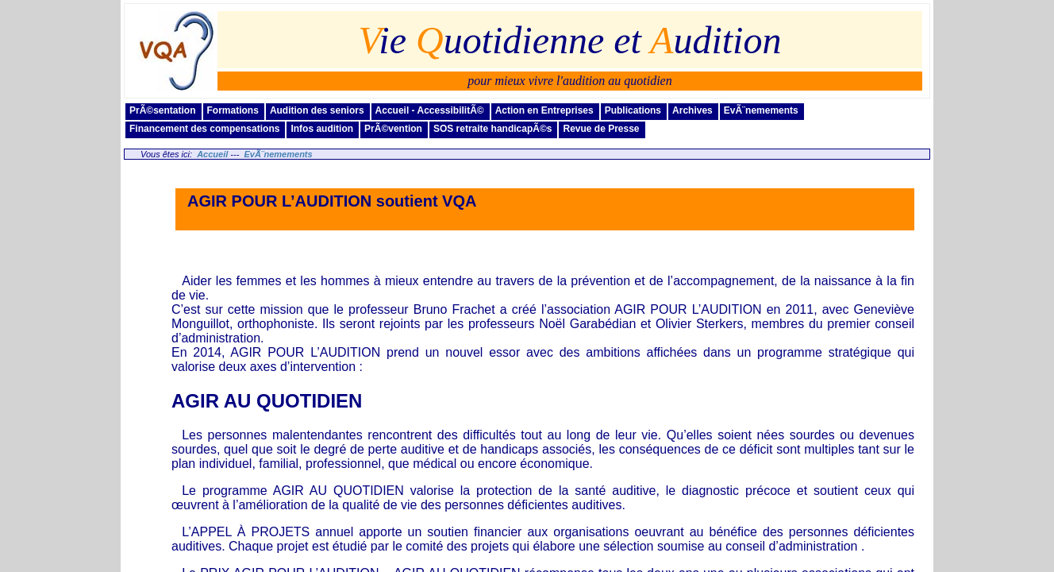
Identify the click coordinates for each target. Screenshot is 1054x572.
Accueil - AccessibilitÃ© (429, 110)
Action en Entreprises (544, 110)
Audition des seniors (317, 110)
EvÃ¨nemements (761, 110)
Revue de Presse (601, 128)
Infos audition (321, 128)
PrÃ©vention (393, 128)
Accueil (212, 154)
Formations (233, 110)
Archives (692, 110)
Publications (633, 110)
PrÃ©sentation (162, 110)
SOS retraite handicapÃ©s (492, 128)
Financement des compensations (204, 128)
